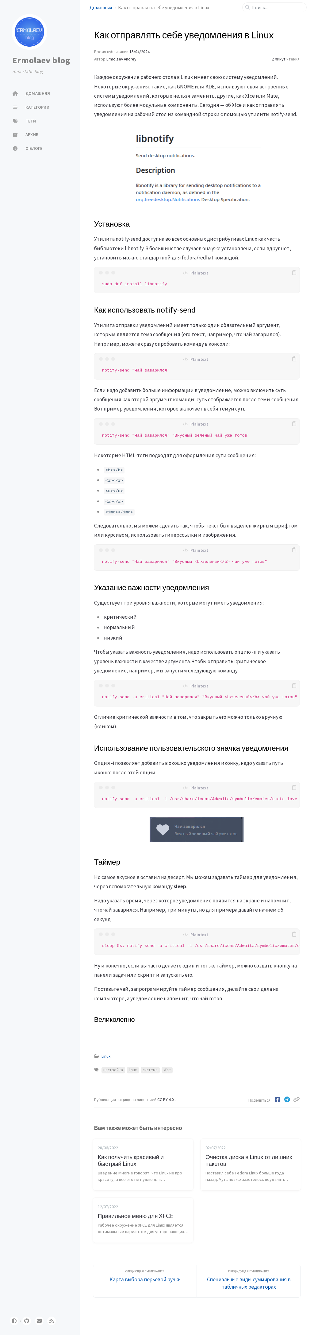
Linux (105, 1056)
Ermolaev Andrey (121, 59)
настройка (113, 1069)
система (150, 1069)
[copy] (294, 272)
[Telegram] (287, 1099)
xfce (167, 1069)
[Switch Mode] (14, 1321)
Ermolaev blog (41, 60)
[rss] (51, 1321)
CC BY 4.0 (166, 1099)
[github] (26, 1321)
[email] (39, 1321)
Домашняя (101, 7)
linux (133, 1069)
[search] (277, 7)
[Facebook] (278, 1099)
